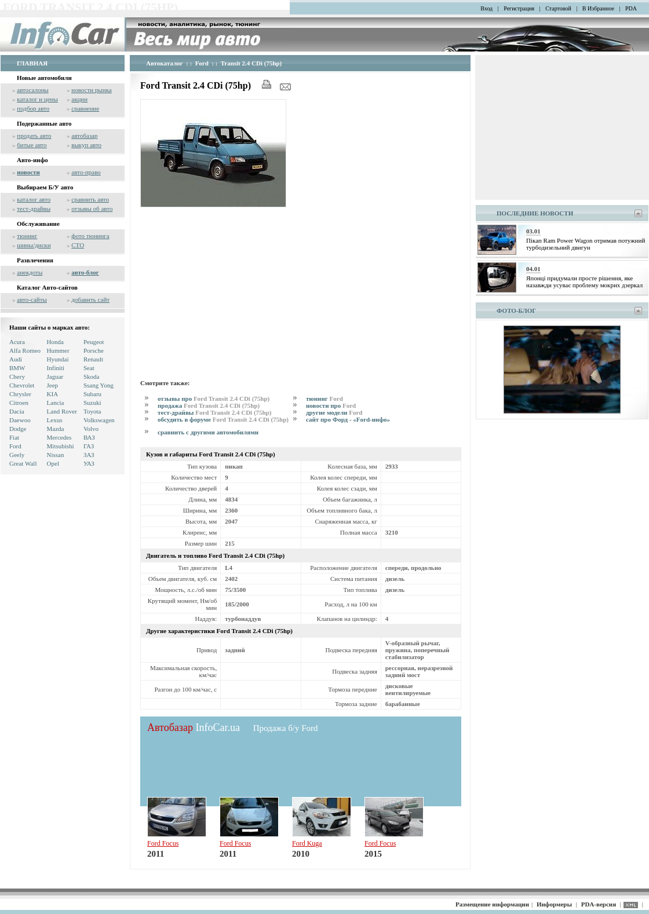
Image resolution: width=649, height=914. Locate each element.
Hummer (58, 350)
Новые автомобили (44, 77)
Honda (55, 341)
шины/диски (33, 245)
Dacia (16, 411)
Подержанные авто (44, 123)
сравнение (85, 108)
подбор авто (33, 108)
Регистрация (519, 8)
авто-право (86, 172)
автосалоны (33, 89)
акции (79, 99)
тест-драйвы (33, 208)
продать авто (34, 135)
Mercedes (59, 437)
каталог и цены (37, 99)
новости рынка (91, 89)
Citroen (18, 402)
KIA (53, 393)
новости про (331, 405)
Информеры (554, 904)
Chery (17, 376)
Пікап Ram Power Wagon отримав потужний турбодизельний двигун (585, 244)
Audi (15, 359)
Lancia (55, 402)
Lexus (55, 419)
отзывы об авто (91, 208)
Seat (88, 367)
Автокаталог (164, 63)
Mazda (55, 428)
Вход (486, 8)
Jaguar (55, 376)
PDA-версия (598, 904)
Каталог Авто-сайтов (47, 287)
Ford (15, 446)
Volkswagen (99, 419)
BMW (17, 367)
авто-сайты (32, 299)
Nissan (55, 454)
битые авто (31, 144)
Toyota (92, 411)
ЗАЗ (88, 454)
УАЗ (88, 463)
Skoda (91, 376)
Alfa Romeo (25, 350)
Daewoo (20, 419)
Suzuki (92, 402)
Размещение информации (492, 904)
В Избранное (598, 8)
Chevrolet (21, 385)
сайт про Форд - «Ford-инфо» (348, 419)
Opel (53, 463)
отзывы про (213, 398)
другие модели (334, 412)
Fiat (14, 437)
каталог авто (33, 199)
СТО (77, 245)
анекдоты (29, 272)
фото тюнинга (90, 235)
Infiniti (56, 367)
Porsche (93, 350)
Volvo (91, 428)
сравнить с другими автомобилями (208, 432)
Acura (17, 341)
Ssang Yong (98, 385)
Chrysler (20, 393)
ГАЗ (88, 446)
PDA (631, 8)
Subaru (92, 393)
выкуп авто (86, 144)
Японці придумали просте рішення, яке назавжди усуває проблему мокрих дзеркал (584, 281)
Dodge (17, 428)
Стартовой (558, 8)
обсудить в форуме (223, 419)
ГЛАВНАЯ (32, 63)
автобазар (84, 135)
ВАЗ (89, 437)
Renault (93, 359)
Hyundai (58, 359)
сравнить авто (90, 199)
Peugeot (93, 341)
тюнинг (27, 235)
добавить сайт (90, 299)
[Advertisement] (300, 291)
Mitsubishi (60, 446)
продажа (209, 405)
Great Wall (23, 463)
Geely (16, 454)
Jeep (53, 385)
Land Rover (62, 411)
